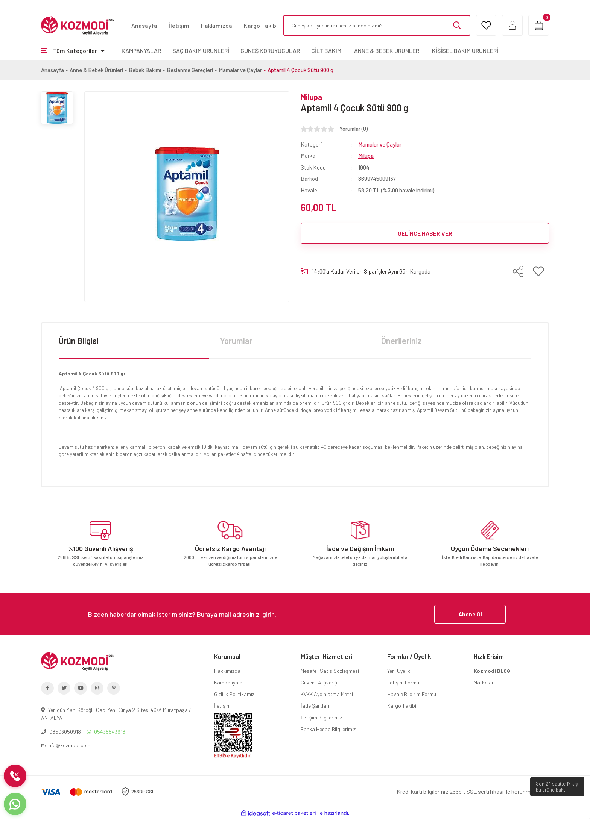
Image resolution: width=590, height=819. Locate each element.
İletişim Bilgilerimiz (321, 717)
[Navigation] (73, 50)
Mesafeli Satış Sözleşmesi (330, 671)
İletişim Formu (403, 682)
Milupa (311, 96)
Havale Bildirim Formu (411, 694)
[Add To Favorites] (538, 271)
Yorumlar (236, 340)
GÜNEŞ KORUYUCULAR (270, 50)
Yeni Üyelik (398, 671)
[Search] (376, 25)
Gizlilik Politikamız (234, 694)
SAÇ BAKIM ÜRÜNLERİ (200, 50)
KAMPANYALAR (141, 50)
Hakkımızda (216, 25)
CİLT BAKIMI (327, 50)
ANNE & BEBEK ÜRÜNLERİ (387, 50)
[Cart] (538, 25)
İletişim (179, 25)
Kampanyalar (229, 682)
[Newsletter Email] (295, 614)
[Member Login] (512, 25)
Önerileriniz (401, 340)
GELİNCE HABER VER (425, 233)
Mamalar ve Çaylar (379, 144)
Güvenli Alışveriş (319, 682)
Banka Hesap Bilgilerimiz (328, 729)
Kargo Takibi (261, 25)
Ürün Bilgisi (79, 340)
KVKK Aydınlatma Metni (327, 694)
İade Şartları (315, 705)
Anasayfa (144, 25)
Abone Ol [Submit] (470, 614)
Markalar (484, 682)
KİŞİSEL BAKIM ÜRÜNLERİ (465, 50)
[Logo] (77, 25)
